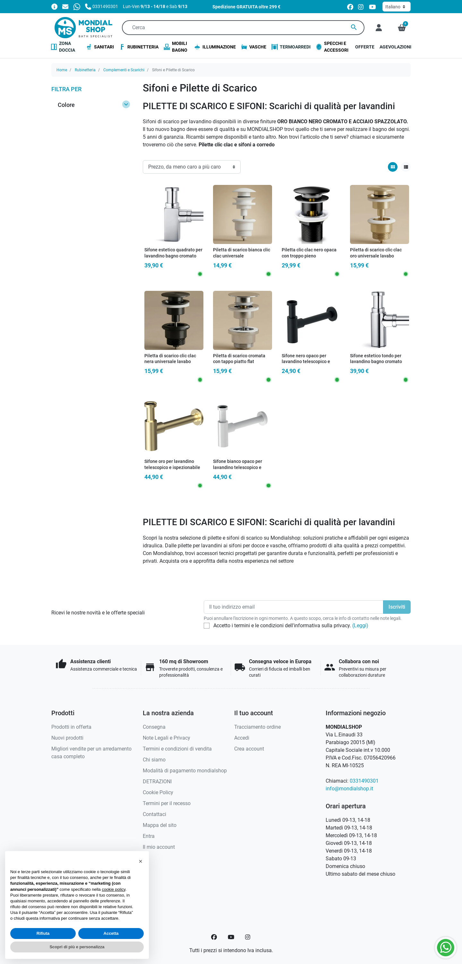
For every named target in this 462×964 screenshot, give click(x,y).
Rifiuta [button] (43, 933)
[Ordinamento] (192, 167)
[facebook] (350, 7)
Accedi (241, 738)
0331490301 (364, 781)
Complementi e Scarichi (123, 70)
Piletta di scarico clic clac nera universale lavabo (170, 359)
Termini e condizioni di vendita (177, 749)
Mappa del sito (159, 825)
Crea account (249, 749)
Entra (149, 836)
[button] (402, 27)
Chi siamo (154, 760)
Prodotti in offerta (71, 727)
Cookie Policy (158, 792)
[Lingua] (396, 7)
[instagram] (361, 7)
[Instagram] (248, 937)
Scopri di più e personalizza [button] (76, 946)
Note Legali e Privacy (166, 738)
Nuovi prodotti (67, 738)
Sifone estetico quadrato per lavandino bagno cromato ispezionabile (173, 256)
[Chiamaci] (101, 6)
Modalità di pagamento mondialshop (185, 771)
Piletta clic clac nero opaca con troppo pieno (309, 253)
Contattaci (154, 814)
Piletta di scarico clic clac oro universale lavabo (376, 253)
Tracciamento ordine (257, 727)
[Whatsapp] (76, 6)
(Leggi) (360, 625)
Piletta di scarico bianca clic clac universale (241, 253)
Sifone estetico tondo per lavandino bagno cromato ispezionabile (376, 361)
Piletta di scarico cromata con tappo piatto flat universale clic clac (239, 361)
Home (61, 70)
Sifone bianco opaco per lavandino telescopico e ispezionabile (237, 467)
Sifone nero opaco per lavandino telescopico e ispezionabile (306, 361)
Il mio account (159, 847)
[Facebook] (214, 937)
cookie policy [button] (113, 889)
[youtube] (372, 7)
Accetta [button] (111, 933)
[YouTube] (231, 937)
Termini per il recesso (167, 803)
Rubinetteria (85, 70)
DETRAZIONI (157, 781)
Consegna (154, 727)
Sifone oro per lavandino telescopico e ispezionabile (172, 464)
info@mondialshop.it (349, 789)
